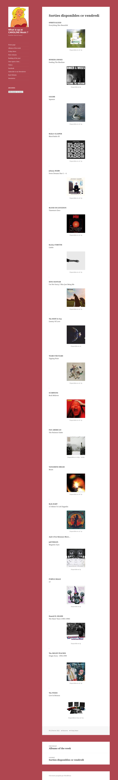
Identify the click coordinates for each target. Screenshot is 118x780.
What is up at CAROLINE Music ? (18, 31)
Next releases (12, 55)
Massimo (65, 730)
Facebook (11, 68)
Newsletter (11, 78)
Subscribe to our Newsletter (17, 72)
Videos (10, 65)
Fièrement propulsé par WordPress (60, 776)
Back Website (12, 75)
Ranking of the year (14, 58)
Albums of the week (14, 48)
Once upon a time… (14, 61)
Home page (11, 45)
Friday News (12, 51)
